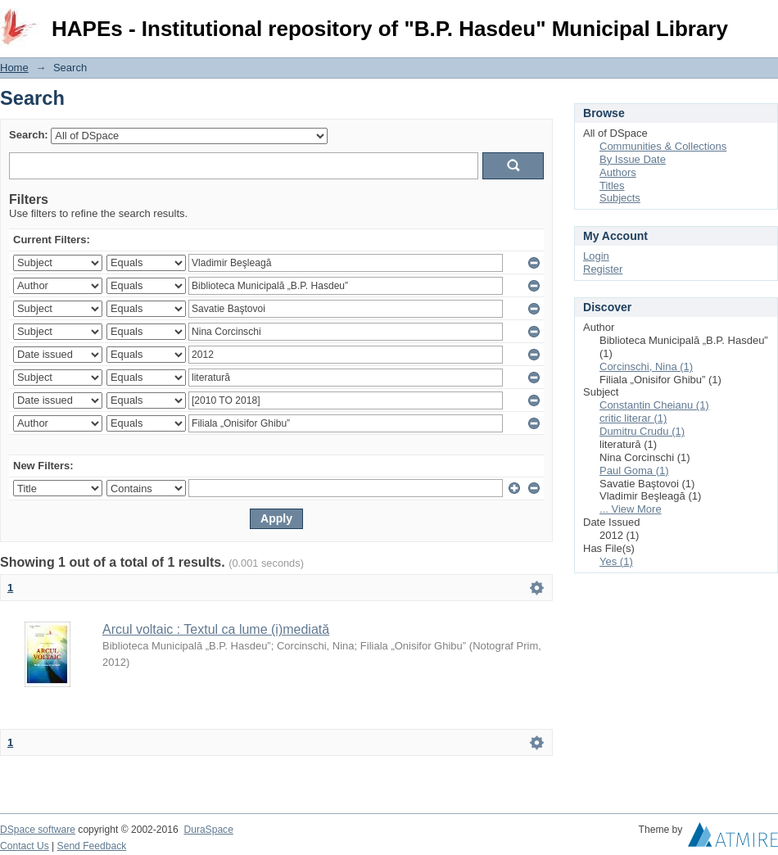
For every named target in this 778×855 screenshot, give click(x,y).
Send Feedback (92, 846)
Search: (28, 135)
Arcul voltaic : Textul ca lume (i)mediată (215, 629)
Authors (617, 172)
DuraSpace (208, 829)
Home (14, 67)
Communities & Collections (662, 146)
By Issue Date (632, 159)
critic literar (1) (633, 418)
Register (602, 269)
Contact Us (24, 846)
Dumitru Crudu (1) (642, 431)
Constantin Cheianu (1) (654, 405)
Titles (612, 185)
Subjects (619, 198)
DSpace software (37, 829)
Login (765, 20)
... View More (630, 509)
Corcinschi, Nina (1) (646, 366)
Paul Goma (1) (634, 470)
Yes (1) (616, 561)
